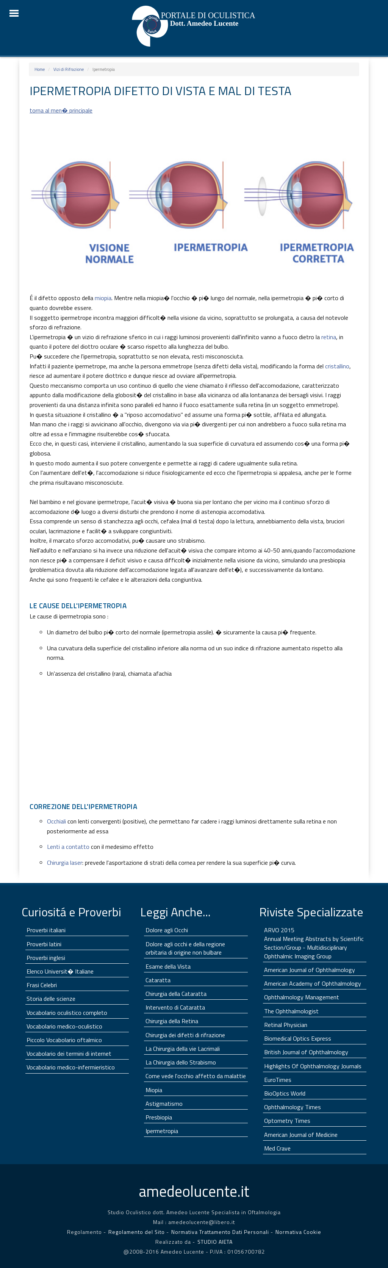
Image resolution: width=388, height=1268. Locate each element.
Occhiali (56, 821)
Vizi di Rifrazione (68, 69)
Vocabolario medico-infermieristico (71, 1067)
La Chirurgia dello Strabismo (181, 1062)
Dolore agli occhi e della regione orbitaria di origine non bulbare (185, 948)
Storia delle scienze (51, 998)
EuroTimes (277, 1079)
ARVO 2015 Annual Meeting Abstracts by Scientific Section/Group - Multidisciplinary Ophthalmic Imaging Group (314, 943)
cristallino (337, 366)
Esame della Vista (168, 966)
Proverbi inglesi (46, 957)
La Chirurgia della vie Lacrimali (183, 1048)
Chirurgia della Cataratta (176, 993)
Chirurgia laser (64, 862)
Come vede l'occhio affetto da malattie (196, 1075)
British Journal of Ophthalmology (306, 1052)
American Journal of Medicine (301, 1134)
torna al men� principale (61, 110)
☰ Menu (14, 13)
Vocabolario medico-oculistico (64, 1026)
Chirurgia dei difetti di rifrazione (185, 1034)
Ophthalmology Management (301, 997)
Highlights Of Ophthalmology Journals (312, 1066)
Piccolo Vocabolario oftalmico (64, 1039)
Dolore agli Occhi (167, 930)
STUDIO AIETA (215, 1242)
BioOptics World (284, 1093)
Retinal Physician (285, 1024)
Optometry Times (287, 1120)
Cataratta (158, 980)
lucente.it (194, 1191)
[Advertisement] (194, 743)
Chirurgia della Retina (172, 1020)
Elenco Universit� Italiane (60, 971)
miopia (103, 297)
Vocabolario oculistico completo (67, 1012)
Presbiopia (159, 1117)
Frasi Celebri (42, 984)
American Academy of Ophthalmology (312, 983)
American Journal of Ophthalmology (309, 969)
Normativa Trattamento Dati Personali (221, 1232)
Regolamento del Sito (136, 1232)
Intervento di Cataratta (175, 1007)
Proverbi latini (44, 944)
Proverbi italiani (46, 930)
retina (328, 336)
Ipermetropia (162, 1130)
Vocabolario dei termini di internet (69, 1053)
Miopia (154, 1089)
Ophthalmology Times (292, 1106)
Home (39, 69)
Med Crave (277, 1148)
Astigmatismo (164, 1103)
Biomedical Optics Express (297, 1038)
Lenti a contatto (68, 846)
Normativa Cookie (298, 1232)
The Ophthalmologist (291, 1011)
